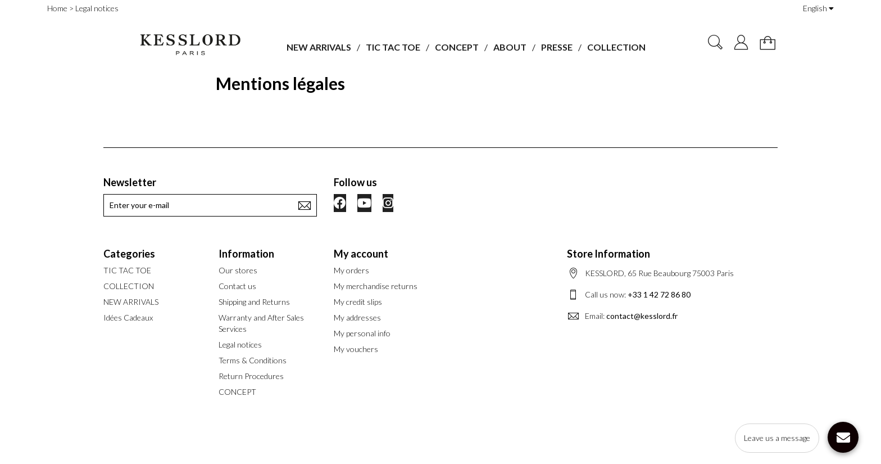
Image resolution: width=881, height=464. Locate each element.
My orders (351, 270)
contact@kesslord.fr (642, 316)
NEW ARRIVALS (319, 47)
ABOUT (509, 47)
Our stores (238, 270)
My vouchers (356, 349)
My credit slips (358, 302)
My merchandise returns (375, 286)
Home (57, 8)
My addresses (357, 317)
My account (361, 253)
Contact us (237, 286)
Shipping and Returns (254, 302)
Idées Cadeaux (128, 317)
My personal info (362, 333)
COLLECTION (616, 47)
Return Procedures (251, 376)
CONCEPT (457, 47)
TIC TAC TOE (393, 47)
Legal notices (240, 344)
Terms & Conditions (253, 360)
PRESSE (557, 47)
